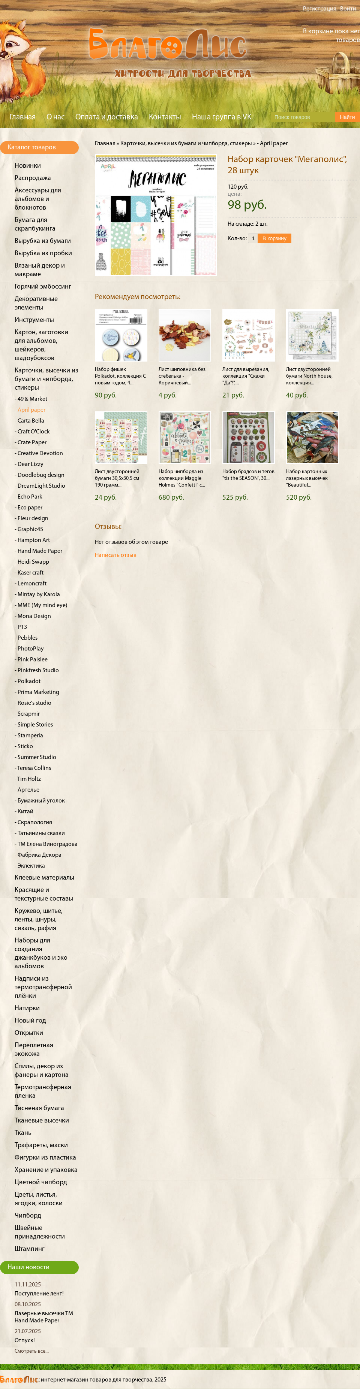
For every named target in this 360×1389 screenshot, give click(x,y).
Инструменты (34, 320)
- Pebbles (26, 638)
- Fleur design (31, 519)
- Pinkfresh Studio (37, 671)
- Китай (24, 812)
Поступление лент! (39, 1294)
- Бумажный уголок (40, 801)
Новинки (28, 166)
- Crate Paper (30, 443)
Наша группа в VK (221, 117)
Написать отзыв (115, 555)
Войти (348, 9)
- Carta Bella (29, 421)
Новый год (30, 1020)
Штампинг (30, 1249)
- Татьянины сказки (40, 834)
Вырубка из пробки (43, 253)
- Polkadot (27, 682)
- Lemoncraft (30, 584)
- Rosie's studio (33, 703)
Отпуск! (25, 1341)
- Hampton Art (32, 540)
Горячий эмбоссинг (43, 286)
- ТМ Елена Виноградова (46, 844)
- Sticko (24, 747)
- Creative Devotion (39, 454)
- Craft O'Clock (32, 432)
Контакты (165, 117)
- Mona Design (33, 616)
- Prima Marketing (37, 692)
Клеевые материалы (44, 877)
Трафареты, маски (41, 1145)
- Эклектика (30, 866)
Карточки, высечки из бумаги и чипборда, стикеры (46, 379)
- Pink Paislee (31, 660)
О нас (55, 117)
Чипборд (28, 1215)
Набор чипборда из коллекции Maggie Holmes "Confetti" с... (182, 478)
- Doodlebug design (39, 475)
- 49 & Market (31, 399)
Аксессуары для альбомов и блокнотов (38, 199)
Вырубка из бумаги (43, 241)
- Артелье (27, 790)
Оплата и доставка (106, 117)
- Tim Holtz (28, 779)
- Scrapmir (27, 714)
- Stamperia (29, 736)
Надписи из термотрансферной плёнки (43, 987)
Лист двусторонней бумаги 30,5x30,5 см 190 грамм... (117, 478)
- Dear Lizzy (29, 464)
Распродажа (33, 178)
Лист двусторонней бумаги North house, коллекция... (309, 376)
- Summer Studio (35, 758)
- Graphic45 (29, 530)
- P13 (21, 627)
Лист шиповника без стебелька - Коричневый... (182, 376)
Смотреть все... (32, 1351)
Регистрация (319, 9)
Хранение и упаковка (46, 1170)
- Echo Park (28, 497)
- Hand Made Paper (38, 551)
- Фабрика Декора (38, 855)
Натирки (27, 1008)
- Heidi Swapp (32, 562)
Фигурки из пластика (45, 1157)
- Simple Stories (34, 725)
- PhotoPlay (29, 649)
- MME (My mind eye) (41, 606)
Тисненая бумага (39, 1108)
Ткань (23, 1133)
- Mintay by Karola (37, 595)
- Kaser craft (29, 573)
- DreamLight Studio (40, 486)
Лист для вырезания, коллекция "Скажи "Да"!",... (245, 376)
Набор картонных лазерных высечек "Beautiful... (307, 478)
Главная (22, 117)
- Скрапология (33, 823)
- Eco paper (28, 508)
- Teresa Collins (33, 768)
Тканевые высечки (42, 1120)
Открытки (29, 1033)
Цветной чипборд (41, 1182)
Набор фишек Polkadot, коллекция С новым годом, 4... (120, 376)
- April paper (30, 410)
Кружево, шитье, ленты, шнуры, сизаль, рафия (39, 920)
